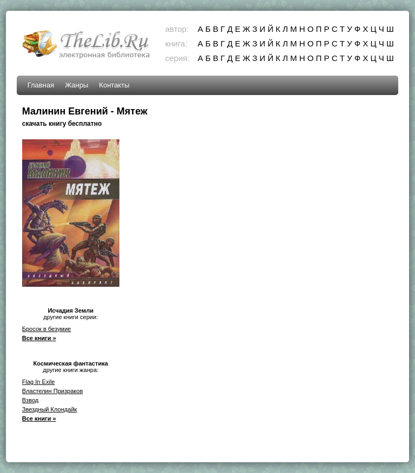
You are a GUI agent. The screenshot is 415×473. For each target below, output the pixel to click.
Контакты (114, 85)
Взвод (30, 400)
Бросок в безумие (46, 329)
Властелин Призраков (52, 391)
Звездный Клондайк (49, 409)
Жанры (76, 85)
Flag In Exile (38, 382)
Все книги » (39, 338)
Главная (41, 85)
